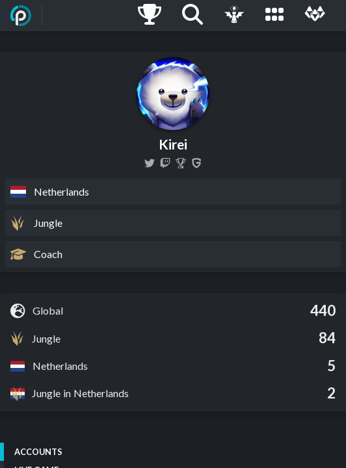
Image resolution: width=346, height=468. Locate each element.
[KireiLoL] (149, 163)
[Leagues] (274, 15)
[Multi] (315, 15)
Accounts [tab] (38, 452)
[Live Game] (234, 15)
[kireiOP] (165, 163)
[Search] (192, 15)
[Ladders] (149, 15)
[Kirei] (181, 163)
